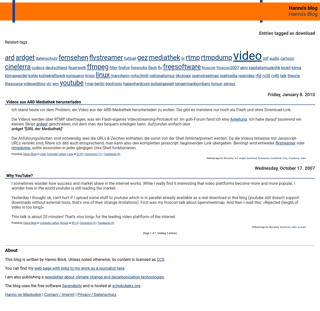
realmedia (228, 75)
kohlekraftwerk (52, 75)
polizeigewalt (162, 83)
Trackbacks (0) (112, 154)
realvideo (246, 75)
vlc (48, 83)
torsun (217, 83)
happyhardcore (136, 83)
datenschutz (47, 58)
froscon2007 (227, 67)
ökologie (183, 75)
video (247, 56)
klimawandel (16, 75)
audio (275, 58)
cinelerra (17, 67)
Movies (64, 223)
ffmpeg (97, 67)
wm (55, 83)
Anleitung (238, 119)
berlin (99, 83)
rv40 (275, 75)
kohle (33, 75)
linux (103, 75)
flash (152, 67)
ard (9, 58)
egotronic (114, 83)
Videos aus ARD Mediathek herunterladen (43, 102)
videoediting (35, 83)
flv (160, 67)
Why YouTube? (19, 175)
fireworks (139, 67)
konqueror (75, 75)
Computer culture (56, 154)
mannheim (120, 75)
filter (114, 67)
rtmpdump (216, 58)
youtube (72, 83)
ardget (25, 58)
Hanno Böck (30, 154)
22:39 (79, 154)
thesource (14, 83)
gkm (244, 67)
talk (283, 75)
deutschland (56, 67)
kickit (286, 67)
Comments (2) (88, 223)
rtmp (193, 58)
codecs (38, 67)
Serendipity (72, 285)
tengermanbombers (192, 83)
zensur (230, 83)
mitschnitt (139, 75)
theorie (294, 75)
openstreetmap (205, 75)
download (252, 158)
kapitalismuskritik (264, 67)
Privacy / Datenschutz (97, 294)
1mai (89, 83)
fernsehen (73, 58)
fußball (130, 58)
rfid (259, 75)
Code (43, 154)
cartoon (287, 58)
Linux (70, 154)
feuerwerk (77, 67)
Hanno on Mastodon (23, 294)
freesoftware (182, 67)
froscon (209, 67)
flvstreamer (106, 58)
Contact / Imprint (59, 294)
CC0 (160, 259)
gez (142, 58)
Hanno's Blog (303, 14)
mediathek (164, 58)
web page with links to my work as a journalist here (79, 268)
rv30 (266, 75)
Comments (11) (93, 154)
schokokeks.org (126, 285)
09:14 (75, 223)
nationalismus (162, 75)
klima (296, 67)
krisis (90, 75)
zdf (265, 58)
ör (183, 58)
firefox (124, 67)
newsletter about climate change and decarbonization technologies (104, 277)
